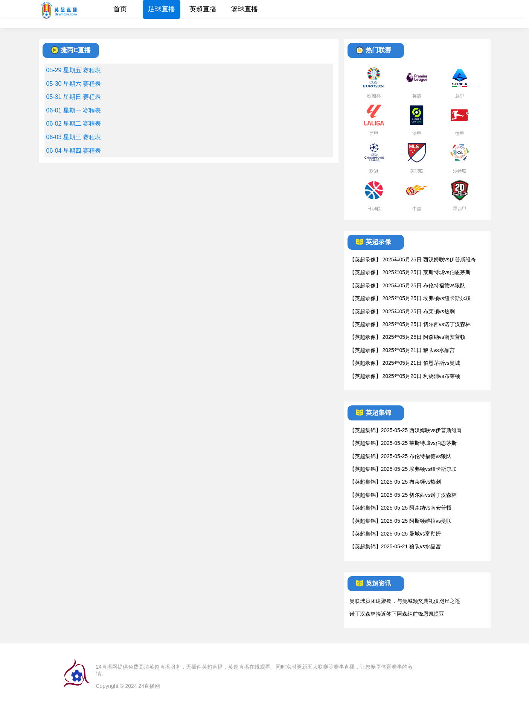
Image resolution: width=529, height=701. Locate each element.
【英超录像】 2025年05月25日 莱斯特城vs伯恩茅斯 (410, 272)
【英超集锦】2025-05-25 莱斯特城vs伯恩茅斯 (403, 443)
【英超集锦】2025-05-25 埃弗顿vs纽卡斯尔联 (403, 469)
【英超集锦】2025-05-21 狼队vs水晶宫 (395, 546)
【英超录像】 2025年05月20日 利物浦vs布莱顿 (404, 376)
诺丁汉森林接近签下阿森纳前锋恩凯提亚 (396, 614)
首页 (120, 9)
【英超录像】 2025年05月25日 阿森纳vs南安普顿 (407, 337)
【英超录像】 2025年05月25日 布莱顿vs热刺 (402, 311)
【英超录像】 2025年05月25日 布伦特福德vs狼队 (407, 285)
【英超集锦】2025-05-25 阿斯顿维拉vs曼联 (400, 521)
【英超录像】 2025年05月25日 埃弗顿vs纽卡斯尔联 (410, 298)
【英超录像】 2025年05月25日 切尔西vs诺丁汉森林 (410, 324)
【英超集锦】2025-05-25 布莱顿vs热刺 (395, 482)
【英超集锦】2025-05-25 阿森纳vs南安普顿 (400, 508)
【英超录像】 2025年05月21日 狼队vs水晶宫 (402, 350)
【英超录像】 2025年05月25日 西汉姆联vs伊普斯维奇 (412, 259)
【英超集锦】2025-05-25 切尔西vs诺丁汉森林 (403, 495)
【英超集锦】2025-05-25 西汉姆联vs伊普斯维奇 (405, 430)
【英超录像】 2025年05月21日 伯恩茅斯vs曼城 (404, 363)
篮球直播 (244, 9)
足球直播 (161, 9)
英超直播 (202, 9)
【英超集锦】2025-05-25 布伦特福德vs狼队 (400, 456)
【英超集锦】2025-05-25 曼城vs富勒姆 (395, 534)
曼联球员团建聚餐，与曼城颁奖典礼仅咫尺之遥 (404, 601)
